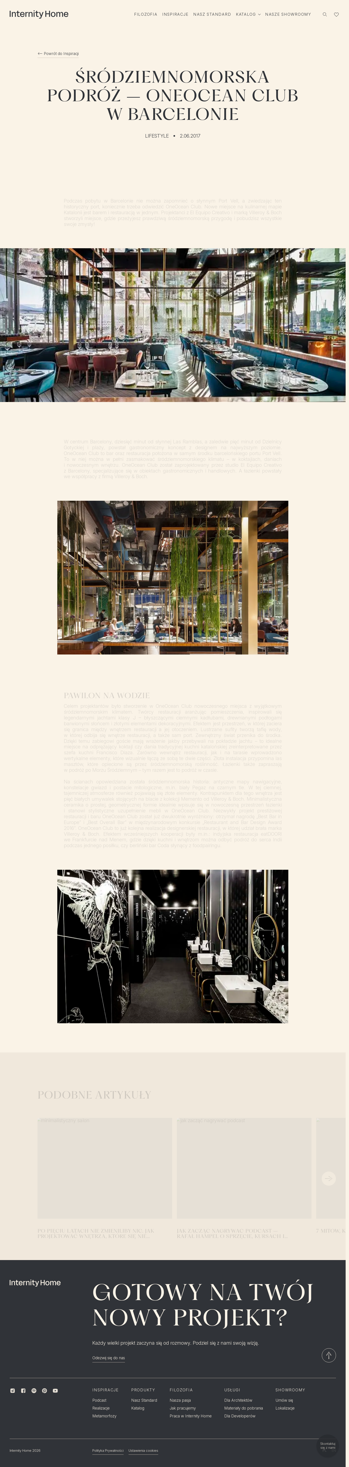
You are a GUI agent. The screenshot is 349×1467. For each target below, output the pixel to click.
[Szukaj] (325, 14)
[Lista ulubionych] (336, 14)
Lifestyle (157, 136)
